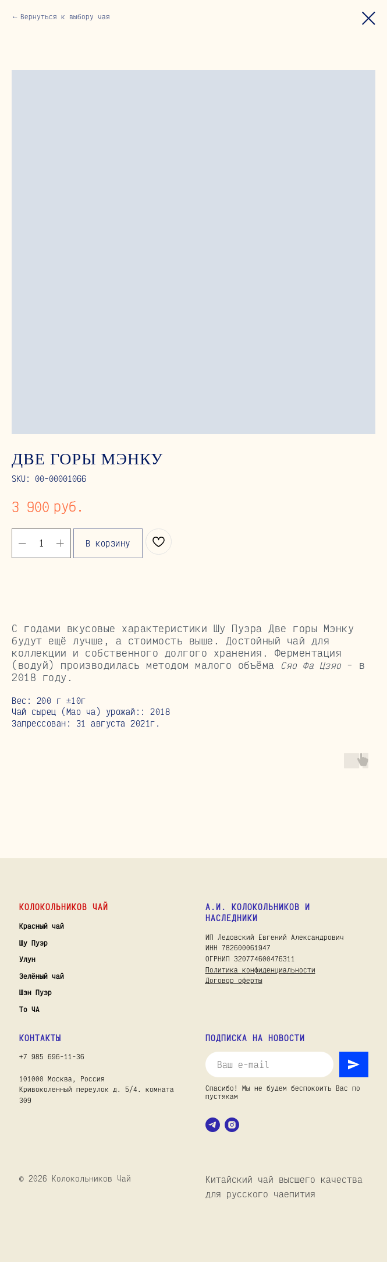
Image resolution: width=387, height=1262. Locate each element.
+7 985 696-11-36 (51, 1056)
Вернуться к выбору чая (65, 16)
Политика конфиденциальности (260, 969)
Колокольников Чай (63, 907)
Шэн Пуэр (35, 992)
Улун (27, 959)
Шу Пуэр (33, 943)
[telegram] (212, 1125)
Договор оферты (233, 980)
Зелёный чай (41, 976)
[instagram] (232, 1125)
